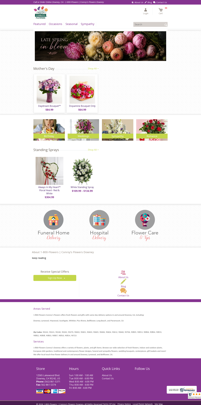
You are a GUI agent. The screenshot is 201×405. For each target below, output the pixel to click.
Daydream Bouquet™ (49, 106)
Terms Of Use (108, 402)
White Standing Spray (82, 188)
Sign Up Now (55, 276)
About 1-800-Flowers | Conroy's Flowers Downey (63, 250)
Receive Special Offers (55, 270)
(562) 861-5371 (52, 379)
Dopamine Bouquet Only (82, 106)
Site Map (159, 402)
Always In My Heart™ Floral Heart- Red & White (49, 190)
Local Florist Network (143, 402)
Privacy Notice (124, 402)
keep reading (39, 256)
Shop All (93, 68)
